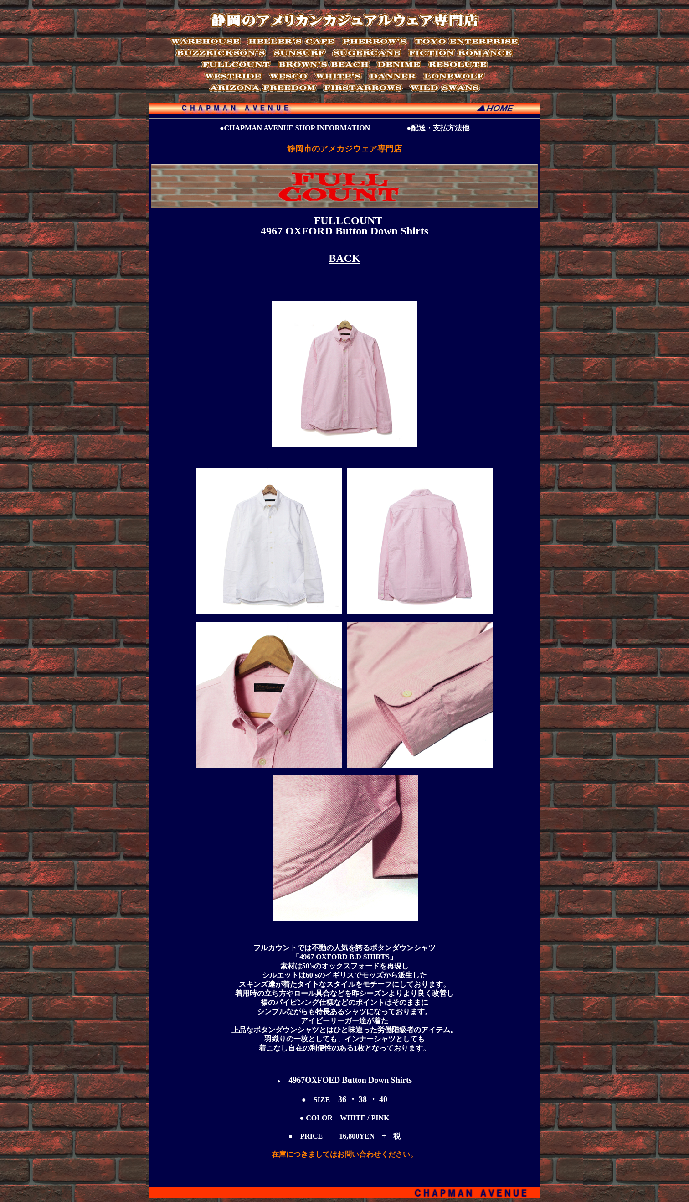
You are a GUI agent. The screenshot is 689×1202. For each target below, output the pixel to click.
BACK (344, 258)
